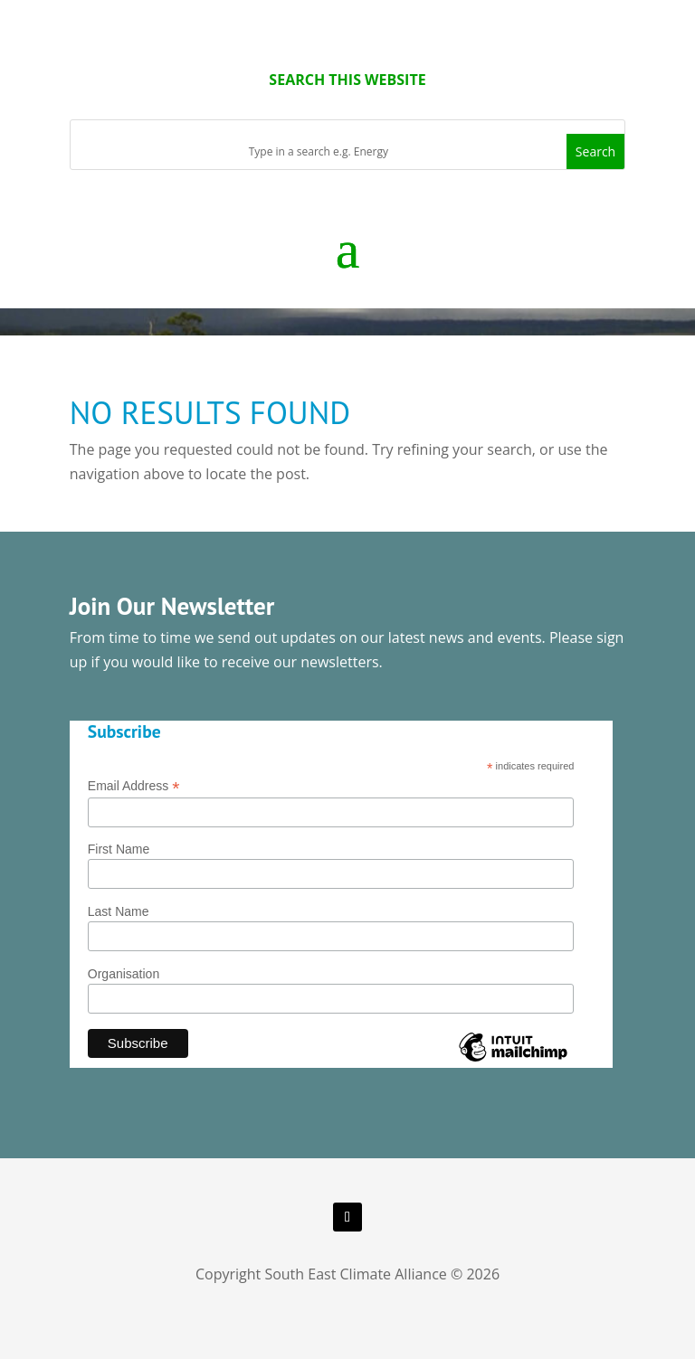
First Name (118, 849)
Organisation (123, 974)
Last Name (118, 911)
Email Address (134, 786)
